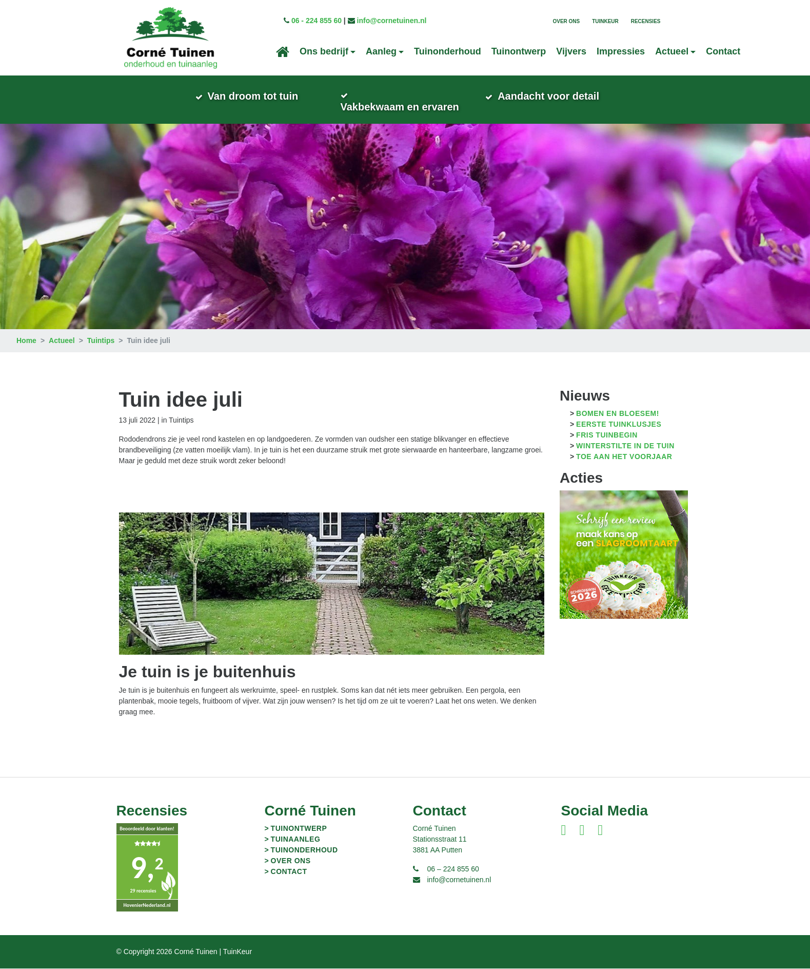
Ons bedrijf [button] (324, 51)
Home (26, 341)
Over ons (566, 21)
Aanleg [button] (381, 51)
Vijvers (571, 51)
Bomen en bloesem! (617, 414)
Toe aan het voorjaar (624, 457)
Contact (723, 51)
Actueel (62, 341)
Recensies (646, 21)
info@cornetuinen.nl (392, 20)
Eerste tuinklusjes (618, 425)
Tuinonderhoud (447, 51)
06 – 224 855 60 (453, 869)
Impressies (621, 51)
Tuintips (100, 341)
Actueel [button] (671, 51)
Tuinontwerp (518, 51)
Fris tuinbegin (607, 436)
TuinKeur (605, 21)
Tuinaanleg (296, 839)
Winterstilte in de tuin (625, 447)
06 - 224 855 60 (316, 20)
